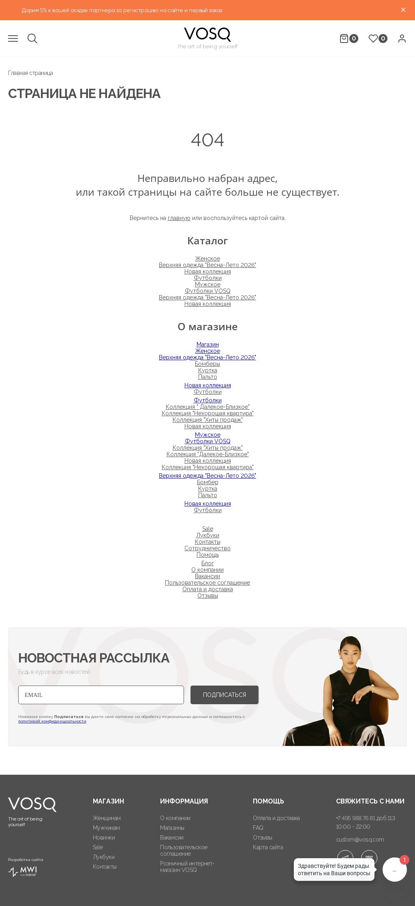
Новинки (104, 837)
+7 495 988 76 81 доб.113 (365, 818)
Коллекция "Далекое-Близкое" (208, 454)
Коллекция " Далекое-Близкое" (208, 407)
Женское (207, 258)
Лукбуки (207, 535)
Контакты (207, 541)
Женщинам (107, 818)
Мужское (207, 284)
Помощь (208, 554)
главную (179, 218)
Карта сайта (268, 847)
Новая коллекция (207, 271)
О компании (207, 569)
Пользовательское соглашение (207, 582)
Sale (207, 529)
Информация (184, 801)
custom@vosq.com (360, 839)
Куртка (207, 370)
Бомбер (207, 482)
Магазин (208, 344)
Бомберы (207, 364)
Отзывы (207, 595)
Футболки (208, 278)
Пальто (207, 377)
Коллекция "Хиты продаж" (208, 420)
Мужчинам (106, 828)
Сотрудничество (207, 548)
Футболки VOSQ (208, 291)
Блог (207, 563)
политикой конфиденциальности (52, 721)
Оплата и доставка (207, 589)
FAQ (258, 828)
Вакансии (207, 576)
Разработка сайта (25, 867)
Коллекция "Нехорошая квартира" (208, 413)
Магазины (172, 828)
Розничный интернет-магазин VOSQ (187, 866)
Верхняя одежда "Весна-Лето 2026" (207, 265)
